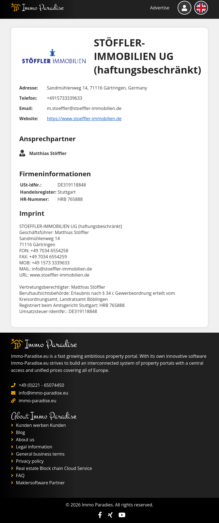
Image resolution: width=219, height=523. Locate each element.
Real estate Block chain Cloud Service (51, 468)
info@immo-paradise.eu (43, 393)
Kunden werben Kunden (38, 425)
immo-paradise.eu (37, 401)
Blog (18, 432)
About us (23, 440)
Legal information (31, 447)
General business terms (38, 454)
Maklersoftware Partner (38, 483)
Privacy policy (27, 461)
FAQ (18, 475)
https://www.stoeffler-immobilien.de (84, 118)
